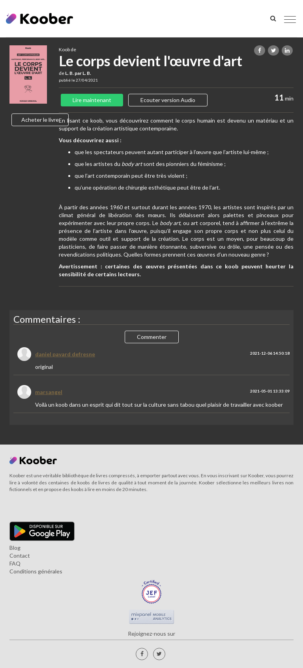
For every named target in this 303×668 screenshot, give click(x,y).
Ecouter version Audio (167, 100)
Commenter (151, 336)
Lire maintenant (92, 100)
